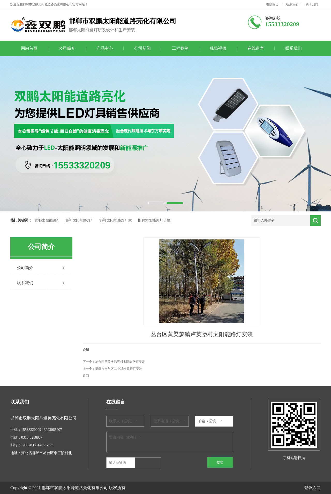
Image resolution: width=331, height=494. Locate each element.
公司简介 (67, 48)
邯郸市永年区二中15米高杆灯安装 (118, 369)
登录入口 (312, 487)
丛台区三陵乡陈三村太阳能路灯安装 (120, 362)
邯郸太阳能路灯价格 (154, 220)
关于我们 (312, 4)
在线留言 (272, 4)
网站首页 (29, 48)
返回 (86, 376)
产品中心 (104, 48)
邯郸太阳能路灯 (47, 220)
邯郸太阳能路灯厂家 (115, 220)
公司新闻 (142, 48)
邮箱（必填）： (210, 421)
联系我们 (292, 4)
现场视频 (218, 48)
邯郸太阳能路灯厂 (79, 220)
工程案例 (180, 48)
